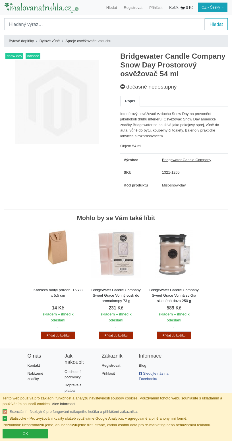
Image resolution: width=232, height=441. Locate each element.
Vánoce (33, 56)
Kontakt (33, 365)
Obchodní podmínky (72, 375)
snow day (14, 56)
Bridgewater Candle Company (186, 160)
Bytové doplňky (21, 41)
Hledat (111, 7)
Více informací (63, 404)
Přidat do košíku (57, 335)
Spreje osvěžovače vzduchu (88, 41)
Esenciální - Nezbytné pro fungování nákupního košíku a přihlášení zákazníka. (73, 411)
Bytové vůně (50, 41)
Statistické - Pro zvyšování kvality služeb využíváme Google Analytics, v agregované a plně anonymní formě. (98, 418)
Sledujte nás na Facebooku (153, 376)
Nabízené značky (35, 376)
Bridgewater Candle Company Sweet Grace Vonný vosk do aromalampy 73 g (115, 295)
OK (25, 434)
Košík (181, 7)
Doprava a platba (73, 388)
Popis (130, 101)
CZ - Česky (211, 7)
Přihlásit (155, 7)
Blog (142, 365)
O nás (34, 356)
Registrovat (133, 7)
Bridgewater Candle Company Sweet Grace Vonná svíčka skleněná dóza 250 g (173, 295)
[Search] (104, 24)
